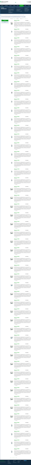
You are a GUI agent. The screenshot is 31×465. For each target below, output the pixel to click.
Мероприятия (14, 460)
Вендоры (9, 461)
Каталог (2, 5)
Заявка (17, 5)
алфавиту (17, 18)
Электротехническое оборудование (10, 12)
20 (25, 18)
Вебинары (21, 5)
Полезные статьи (19, 460)
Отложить (16, 44)
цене (14, 18)
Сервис (14, 5)
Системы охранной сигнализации (19, 9)
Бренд (2, 19)
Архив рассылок (14, 462)
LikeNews (9, 460)
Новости (10, 5)
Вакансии (19, 462)
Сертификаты (9, 462)
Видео (13, 461)
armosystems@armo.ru (2, 460)
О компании (6, 5)
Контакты (29, 5)
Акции (25, 5)
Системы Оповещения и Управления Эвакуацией (11, 9)
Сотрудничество (9, 463)
